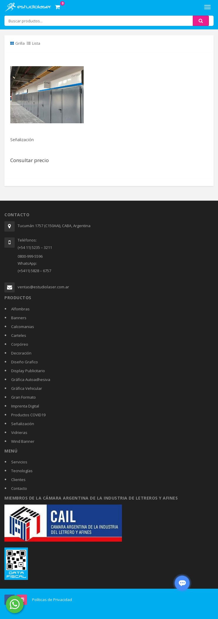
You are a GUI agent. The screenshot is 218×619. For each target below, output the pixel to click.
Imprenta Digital (25, 406)
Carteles (18, 335)
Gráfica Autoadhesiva (30, 379)
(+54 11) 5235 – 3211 (35, 247)
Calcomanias (22, 326)
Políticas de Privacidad (52, 599)
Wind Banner (22, 441)
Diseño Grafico (24, 362)
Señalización (22, 139)
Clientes (18, 479)
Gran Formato (23, 397)
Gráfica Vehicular (26, 388)
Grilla (17, 43)
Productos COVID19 (28, 414)
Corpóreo (19, 344)
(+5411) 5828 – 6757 (34, 270)
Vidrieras (19, 432)
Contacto (19, 488)
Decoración (21, 353)
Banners (18, 317)
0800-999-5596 (30, 256)
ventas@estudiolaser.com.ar (43, 286)
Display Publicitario (28, 370)
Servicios (19, 462)
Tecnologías (22, 470)
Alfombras (20, 309)
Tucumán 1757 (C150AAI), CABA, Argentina (54, 225)
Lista (33, 43)
